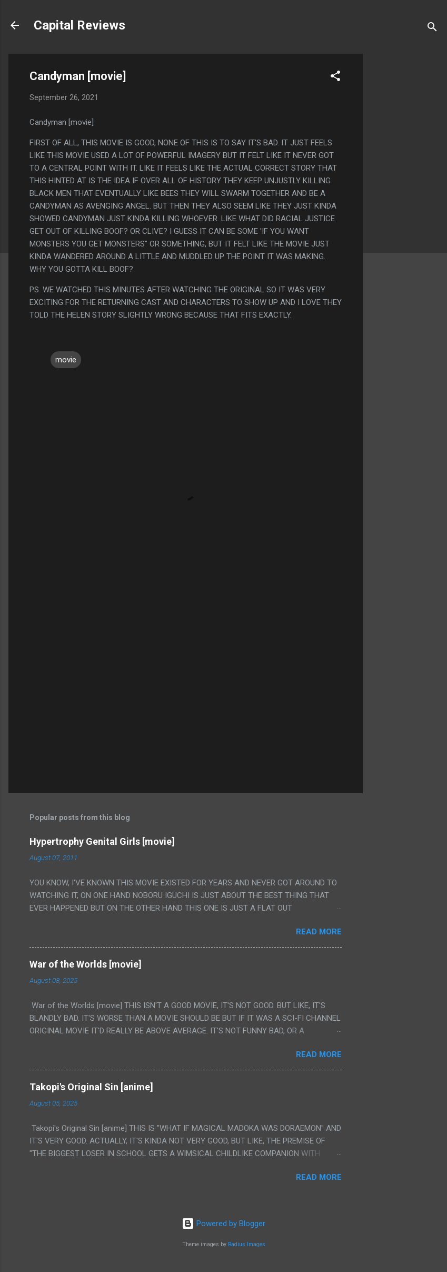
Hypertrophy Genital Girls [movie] (102, 841)
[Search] (432, 29)
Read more (319, 931)
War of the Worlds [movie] (85, 964)
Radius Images (246, 1244)
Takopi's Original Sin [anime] (91, 1086)
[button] (335, 78)
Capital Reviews (79, 25)
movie (65, 359)
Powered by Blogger (223, 1223)
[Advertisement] (405, 212)
